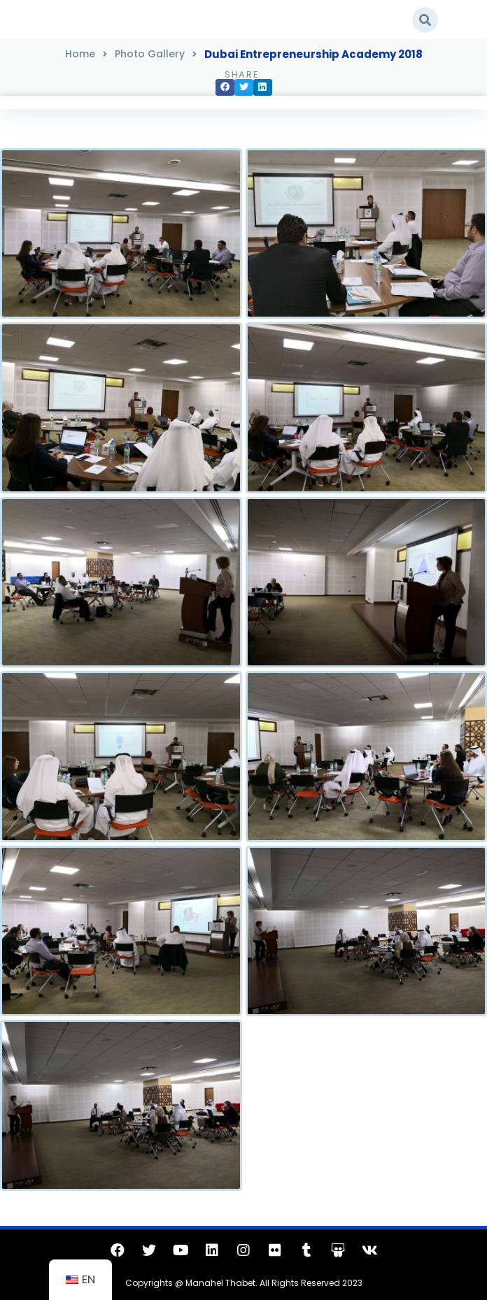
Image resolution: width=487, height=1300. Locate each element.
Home (80, 54)
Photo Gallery (150, 54)
